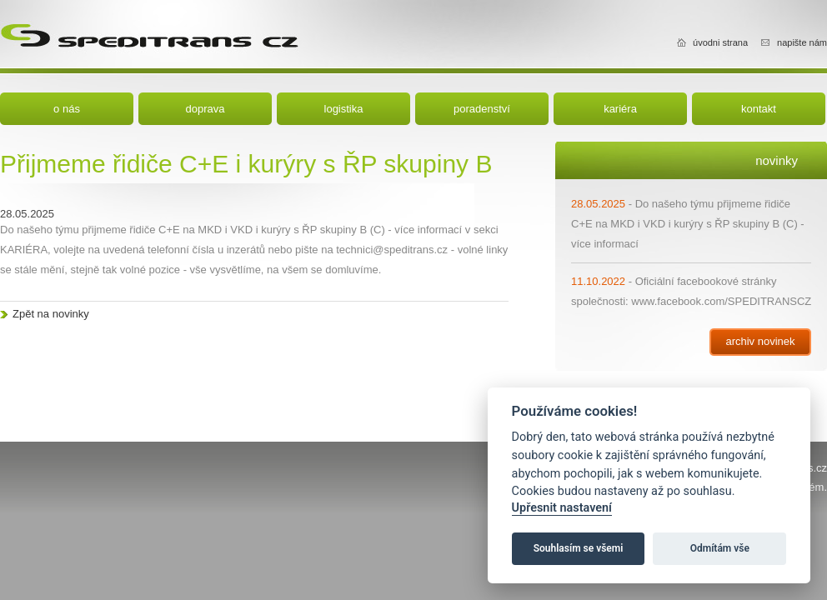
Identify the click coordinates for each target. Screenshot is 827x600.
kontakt (758, 108)
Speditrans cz (149, 34)
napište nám (802, 43)
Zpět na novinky (51, 314)
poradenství (482, 108)
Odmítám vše (719, 548)
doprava (205, 108)
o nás (66, 108)
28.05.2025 (598, 204)
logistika (343, 108)
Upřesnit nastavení (562, 508)
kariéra (620, 108)
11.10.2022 (598, 281)
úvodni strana (720, 43)
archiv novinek (759, 341)
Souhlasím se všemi (579, 548)
